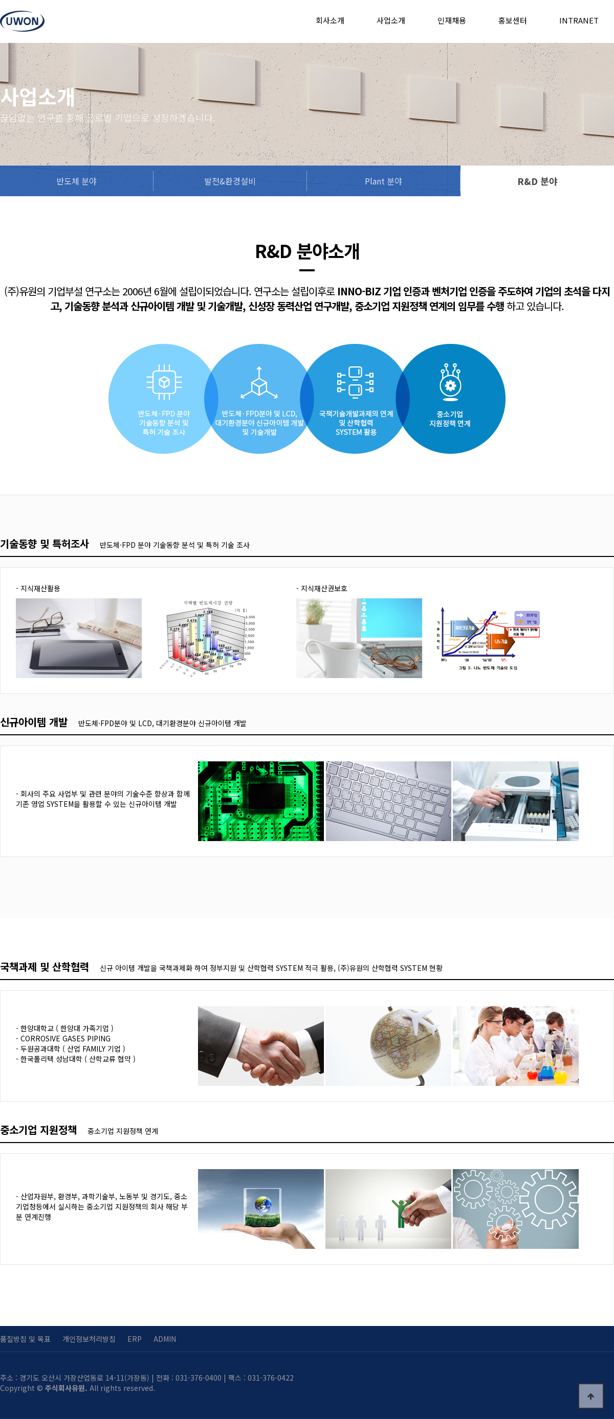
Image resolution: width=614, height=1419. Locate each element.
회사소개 (330, 20)
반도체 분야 (76, 181)
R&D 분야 (537, 181)
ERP (134, 1339)
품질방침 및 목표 (25, 1339)
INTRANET (579, 20)
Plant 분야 (383, 181)
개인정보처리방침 (89, 1339)
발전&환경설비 (230, 181)
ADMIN (165, 1339)
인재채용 (451, 20)
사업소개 (391, 20)
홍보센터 (512, 20)
